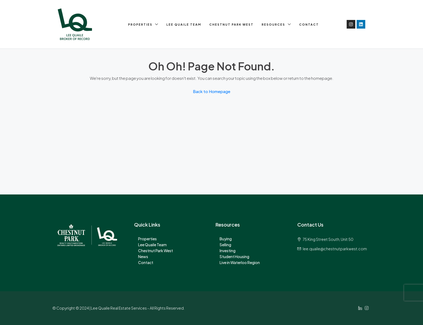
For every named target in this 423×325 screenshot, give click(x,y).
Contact (309, 24)
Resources (273, 24)
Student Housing (234, 256)
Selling (225, 244)
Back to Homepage (211, 91)
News (143, 256)
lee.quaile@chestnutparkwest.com (335, 248)
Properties (140, 24)
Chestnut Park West (231, 24)
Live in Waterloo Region (240, 262)
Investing (228, 250)
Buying (226, 238)
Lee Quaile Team (183, 24)
